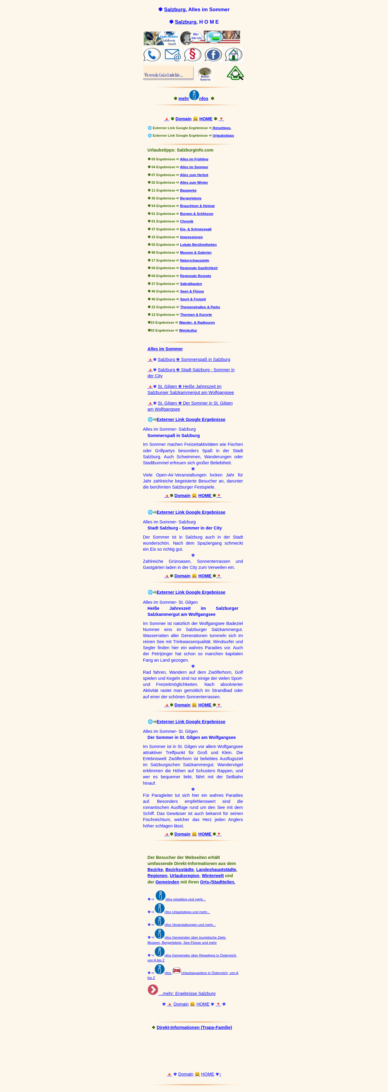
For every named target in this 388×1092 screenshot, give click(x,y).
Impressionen (191, 237)
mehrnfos (194, 98)
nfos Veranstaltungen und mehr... (190, 925)
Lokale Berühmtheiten (198, 244)
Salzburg (175, 9)
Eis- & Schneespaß (196, 229)
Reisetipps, (222, 128)
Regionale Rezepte (195, 276)
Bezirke (155, 869)
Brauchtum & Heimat (197, 206)
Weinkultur (188, 330)
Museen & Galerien (196, 252)
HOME (205, 118)
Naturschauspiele (194, 260)
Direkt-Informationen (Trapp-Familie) (194, 1027)
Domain (184, 118)
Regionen (158, 875)
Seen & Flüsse (192, 291)
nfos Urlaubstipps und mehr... (187, 912)
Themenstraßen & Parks (200, 307)
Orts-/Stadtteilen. (217, 882)
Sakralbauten (191, 284)
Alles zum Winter (194, 182)
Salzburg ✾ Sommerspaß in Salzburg (194, 359)
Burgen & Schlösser (196, 213)
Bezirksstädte (180, 869)
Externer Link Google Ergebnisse (191, 419)
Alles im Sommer (194, 167)
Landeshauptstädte (216, 869)
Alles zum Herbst (194, 175)
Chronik (186, 221)
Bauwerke (188, 190)
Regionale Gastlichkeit (199, 268)
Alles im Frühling (194, 159)
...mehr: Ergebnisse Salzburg (187, 993)
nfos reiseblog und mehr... (181, 899)
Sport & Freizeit (193, 299)
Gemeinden (167, 882)
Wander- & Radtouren (197, 322)
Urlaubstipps (223, 135)
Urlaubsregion (184, 875)
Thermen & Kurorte (196, 314)
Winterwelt (213, 875)
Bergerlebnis (190, 198)
